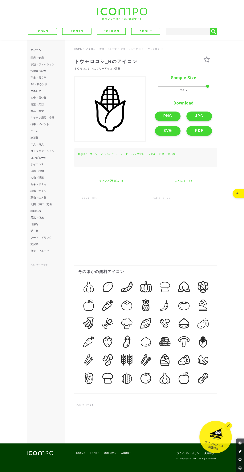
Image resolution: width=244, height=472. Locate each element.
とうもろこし (109, 153)
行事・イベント (39, 124)
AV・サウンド (38, 84)
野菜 (161, 153)
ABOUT (146, 31)
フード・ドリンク (41, 237)
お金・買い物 (38, 97)
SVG (168, 130)
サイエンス (37, 164)
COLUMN (112, 31)
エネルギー (37, 90)
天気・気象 (37, 217)
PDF (199, 130)
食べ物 (171, 153)
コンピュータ (38, 157)
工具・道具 (37, 144)
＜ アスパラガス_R (110, 180)
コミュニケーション (42, 150)
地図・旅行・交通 (41, 204)
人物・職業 (37, 177)
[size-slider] (183, 86)
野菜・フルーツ (39, 250)
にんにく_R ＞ (184, 180)
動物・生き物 (38, 197)
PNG (167, 116)
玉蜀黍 (152, 153)
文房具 (34, 244)
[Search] (188, 31)
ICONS (42, 31)
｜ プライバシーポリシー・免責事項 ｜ (195, 453)
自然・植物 (37, 170)
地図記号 (35, 210)
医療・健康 (37, 57)
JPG (199, 116)
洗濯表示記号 (38, 71)
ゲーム (34, 130)
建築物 (34, 137)
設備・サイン (38, 190)
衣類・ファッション (42, 64)
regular (82, 153)
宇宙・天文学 (38, 77)
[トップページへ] (122, 14)
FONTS (77, 31)
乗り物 (34, 230)
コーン (94, 153)
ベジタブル (137, 153)
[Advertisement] (110, 224)
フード (124, 153)
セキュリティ (38, 184)
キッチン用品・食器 (42, 117)
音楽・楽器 (37, 104)
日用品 (34, 224)
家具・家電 (37, 110)
